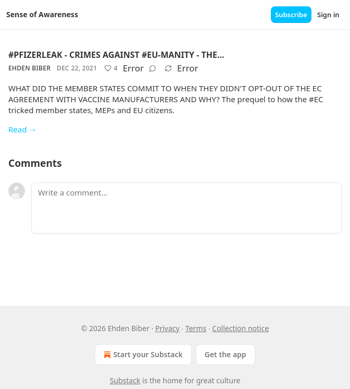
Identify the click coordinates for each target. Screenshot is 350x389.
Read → (22, 129)
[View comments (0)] (152, 68)
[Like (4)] (110, 68)
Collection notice (240, 328)
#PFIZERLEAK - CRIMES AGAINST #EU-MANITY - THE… (116, 54)
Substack (125, 380)
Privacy (167, 328)
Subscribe (291, 14)
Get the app (225, 354)
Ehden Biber (29, 68)
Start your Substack (142, 354)
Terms (195, 328)
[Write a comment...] (186, 208)
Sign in (328, 14)
